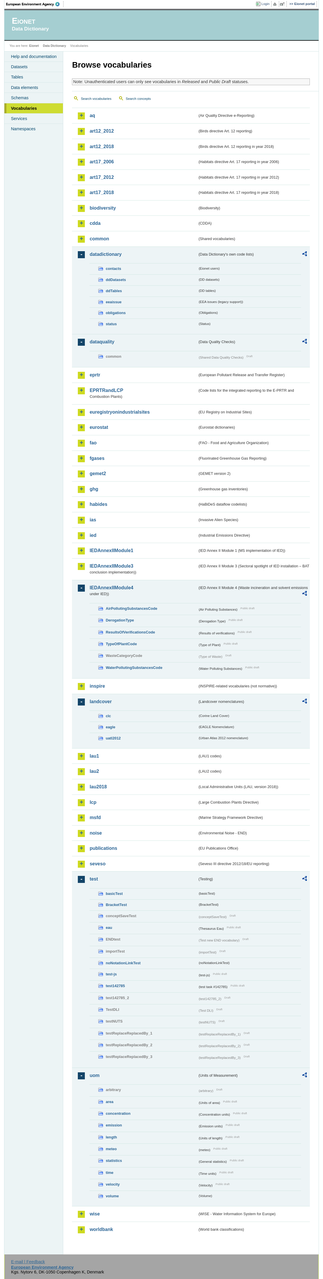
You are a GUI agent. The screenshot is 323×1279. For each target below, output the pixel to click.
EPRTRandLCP (106, 390)
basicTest (114, 893)
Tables (17, 77)
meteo (111, 1149)
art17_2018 (102, 192)
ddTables (114, 291)
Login (265, 4)
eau (109, 927)
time (109, 1172)
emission (114, 1125)
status (111, 324)
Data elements (24, 87)
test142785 (115, 986)
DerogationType (120, 620)
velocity (113, 1184)
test (94, 878)
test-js (111, 974)
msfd (95, 817)
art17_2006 (102, 161)
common (99, 238)
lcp (93, 802)
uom (94, 1075)
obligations (116, 313)
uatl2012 (113, 738)
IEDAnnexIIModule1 (111, 550)
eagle (110, 727)
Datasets (19, 66)
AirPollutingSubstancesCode (131, 608)
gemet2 (98, 473)
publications (103, 848)
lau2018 (98, 786)
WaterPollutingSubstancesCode (134, 667)
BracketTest (116, 905)
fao (93, 442)
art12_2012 (102, 131)
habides (98, 504)
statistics (114, 1160)
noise (96, 833)
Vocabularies (24, 108)
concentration (118, 1113)
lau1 (94, 756)
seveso (97, 863)
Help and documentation (33, 56)
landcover (101, 701)
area (109, 1102)
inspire (97, 686)
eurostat (99, 427)
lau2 (94, 771)
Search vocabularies (96, 98)
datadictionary (105, 254)
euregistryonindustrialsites (120, 412)
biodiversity (103, 208)
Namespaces (23, 128)
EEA (34, 4)
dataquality (102, 341)
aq (92, 115)
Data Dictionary (54, 45)
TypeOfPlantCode (121, 644)
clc (108, 716)
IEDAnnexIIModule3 (111, 566)
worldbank (101, 1229)
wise (95, 1213)
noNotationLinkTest (123, 963)
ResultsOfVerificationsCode (130, 632)
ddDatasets (116, 280)
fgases (97, 458)
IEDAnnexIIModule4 (111, 587)
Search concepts (138, 98)
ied (93, 535)
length (111, 1137)
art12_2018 (102, 146)
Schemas (19, 97)
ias (93, 519)
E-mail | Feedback (28, 1261)
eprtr (95, 374)
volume (112, 1196)
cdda (95, 223)
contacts (113, 268)
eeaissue (113, 302)
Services (19, 118)
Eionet (34, 45)
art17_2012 (102, 177)
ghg (94, 489)
